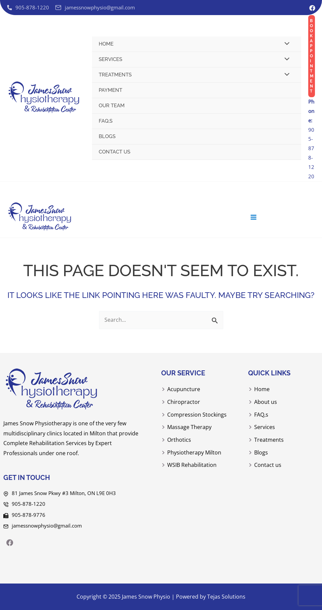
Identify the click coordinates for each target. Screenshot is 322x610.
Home (106, 44)
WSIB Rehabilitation (192, 465)
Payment (110, 90)
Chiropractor (183, 403)
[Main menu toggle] (255, 218)
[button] (311, 56)
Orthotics (179, 440)
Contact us (114, 152)
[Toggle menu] (285, 44)
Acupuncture (183, 390)
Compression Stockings (197, 415)
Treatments (115, 75)
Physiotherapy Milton (194, 452)
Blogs (107, 136)
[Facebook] (312, 8)
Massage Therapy (189, 427)
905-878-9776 (28, 514)
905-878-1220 (311, 139)
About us (265, 403)
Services (110, 59)
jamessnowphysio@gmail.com (47, 525)
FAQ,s (105, 121)
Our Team (112, 106)
